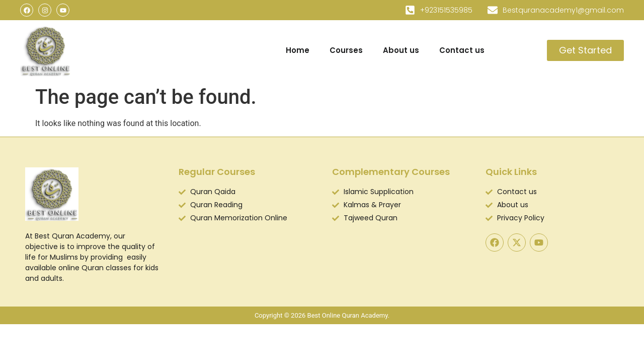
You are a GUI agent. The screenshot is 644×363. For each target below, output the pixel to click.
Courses (346, 50)
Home (297, 50)
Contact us (462, 50)
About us (401, 50)
